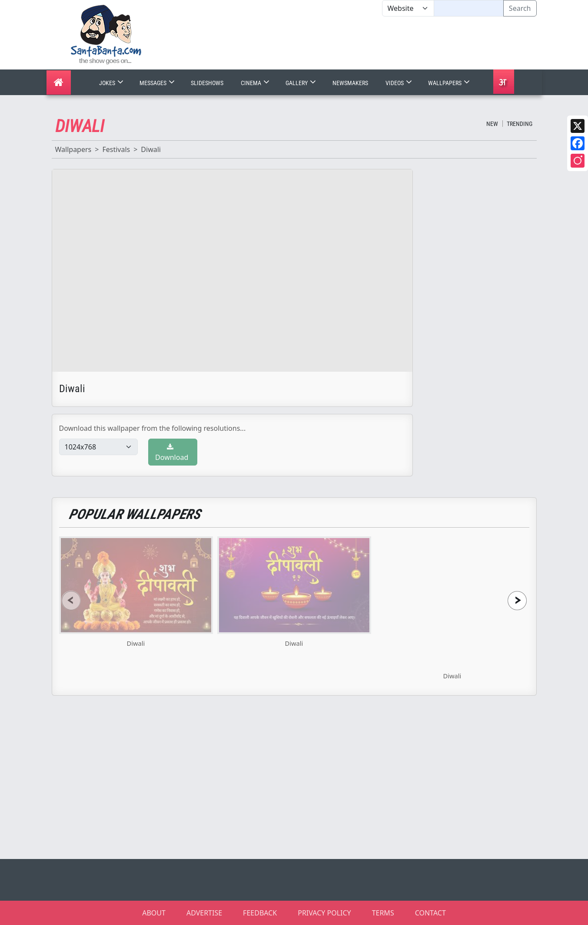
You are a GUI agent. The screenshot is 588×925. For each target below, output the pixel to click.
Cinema (256, 82)
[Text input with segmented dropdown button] (469, 8)
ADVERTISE (204, 913)
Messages (158, 82)
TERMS (383, 913)
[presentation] (71, 600)
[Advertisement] (382, 43)
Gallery (302, 82)
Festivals (116, 149)
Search (520, 8)
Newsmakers (350, 82)
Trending (519, 123)
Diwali (151, 149)
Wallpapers (450, 82)
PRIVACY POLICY (324, 913)
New (492, 123)
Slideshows (207, 82)
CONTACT (430, 913)
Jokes (112, 82)
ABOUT (154, 913)
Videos (399, 82)
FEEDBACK (260, 913)
